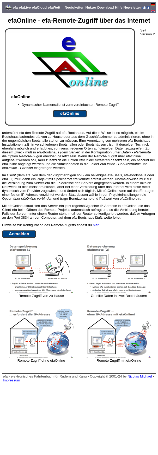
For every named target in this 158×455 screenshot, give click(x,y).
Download (105, 7)
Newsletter (132, 7)
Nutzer (91, 7)
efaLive (25, 7)
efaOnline (9, 164)
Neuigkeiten (74, 7)
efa (15, 7)
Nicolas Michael (139, 376)
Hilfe (119, 7)
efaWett (54, 7)
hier (96, 225)
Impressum (11, 380)
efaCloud (39, 7)
